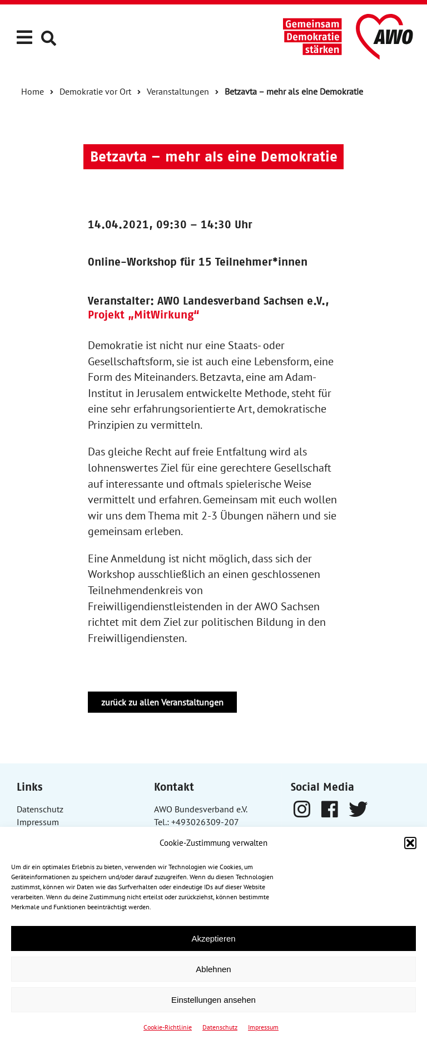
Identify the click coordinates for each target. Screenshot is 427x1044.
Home (32, 91)
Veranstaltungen (178, 91)
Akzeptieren (213, 938)
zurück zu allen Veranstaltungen (162, 702)
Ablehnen (213, 969)
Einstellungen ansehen (213, 999)
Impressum (263, 1027)
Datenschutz (219, 1027)
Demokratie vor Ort (95, 91)
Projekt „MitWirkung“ (144, 314)
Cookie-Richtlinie (167, 1027)
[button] (410, 843)
